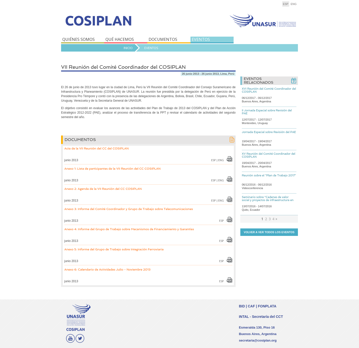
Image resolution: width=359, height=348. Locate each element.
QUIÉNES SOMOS (78, 39)
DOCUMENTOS (163, 39)
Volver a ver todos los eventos (269, 232)
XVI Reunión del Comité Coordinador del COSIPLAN (269, 90)
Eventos (151, 48)
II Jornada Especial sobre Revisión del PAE (267, 112)
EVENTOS (201, 39)
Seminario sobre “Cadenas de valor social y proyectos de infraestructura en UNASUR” (267, 200)
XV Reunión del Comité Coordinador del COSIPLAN (268, 155)
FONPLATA (267, 306)
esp (285, 3)
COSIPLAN (119, 24)
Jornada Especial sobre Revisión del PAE (269, 132)
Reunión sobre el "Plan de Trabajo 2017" (269, 175)
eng (294, 3)
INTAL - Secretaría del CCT (261, 317)
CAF (251, 306)
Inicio (128, 48)
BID (242, 306)
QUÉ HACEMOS (119, 39)
